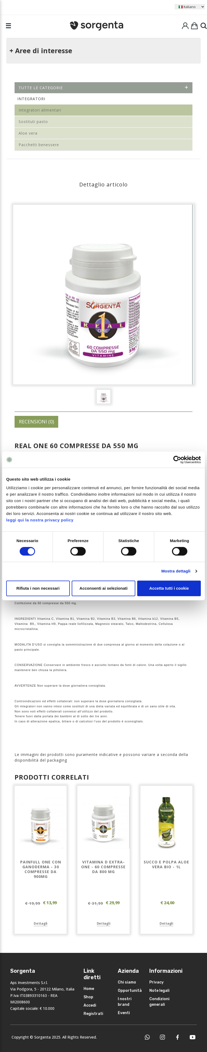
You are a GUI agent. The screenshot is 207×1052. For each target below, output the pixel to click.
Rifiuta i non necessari (38, 588)
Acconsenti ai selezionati (103, 588)
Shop (88, 997)
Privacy (156, 982)
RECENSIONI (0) (36, 421)
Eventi (124, 1013)
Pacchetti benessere (39, 144)
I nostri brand (125, 1002)
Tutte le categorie (103, 87)
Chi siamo (127, 982)
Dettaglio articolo (103, 184)
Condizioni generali (159, 1002)
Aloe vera (28, 133)
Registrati (93, 1013)
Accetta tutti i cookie (169, 588)
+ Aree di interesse (40, 50)
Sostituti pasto (33, 121)
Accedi (90, 1005)
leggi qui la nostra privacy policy (40, 520)
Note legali (159, 990)
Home (89, 988)
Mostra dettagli (175, 571)
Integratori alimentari (40, 110)
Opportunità (130, 990)
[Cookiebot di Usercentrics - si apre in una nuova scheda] (177, 460)
